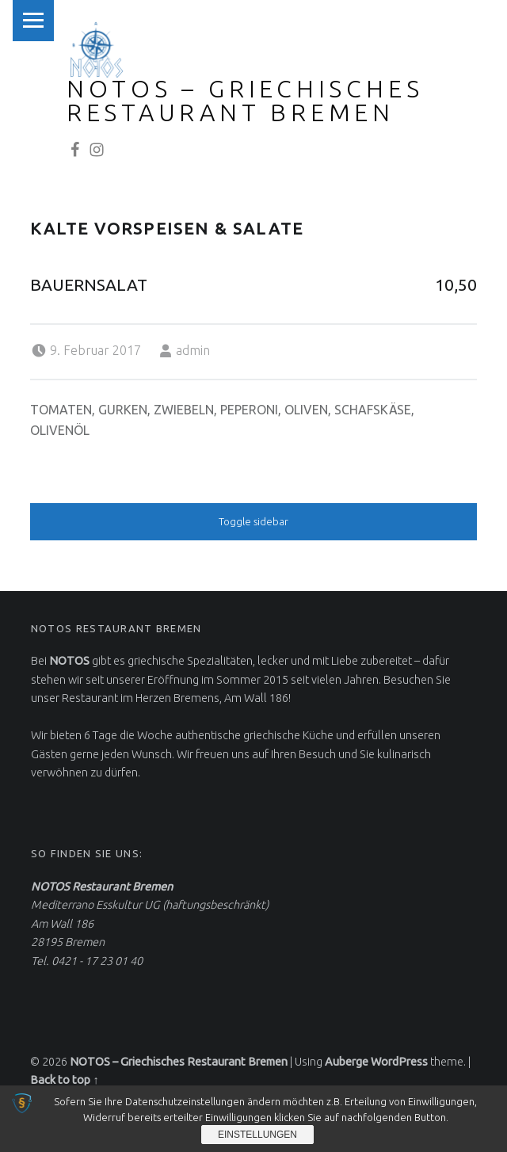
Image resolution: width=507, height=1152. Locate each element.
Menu (33, 20)
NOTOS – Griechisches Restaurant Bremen (245, 100)
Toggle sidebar (253, 521)
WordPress (399, 1061)
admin (193, 350)
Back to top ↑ (64, 1080)
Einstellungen (257, 1134)
